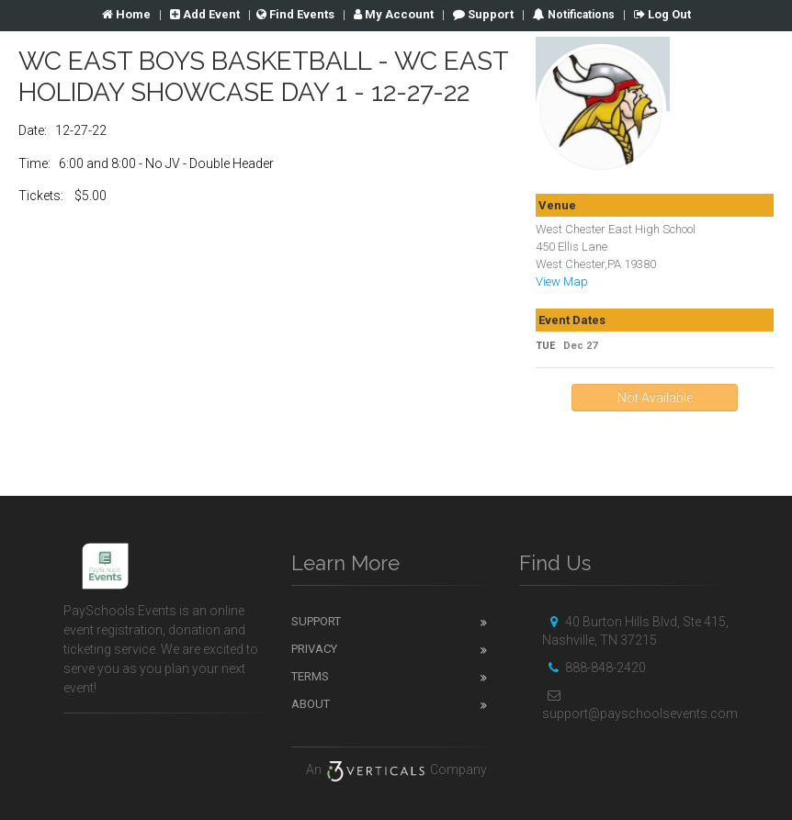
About (310, 704)
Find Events (295, 14)
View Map (562, 281)
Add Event (205, 14)
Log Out (662, 14)
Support (483, 14)
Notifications (580, 14)
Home (126, 14)
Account (394, 14)
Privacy (314, 649)
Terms (310, 676)
